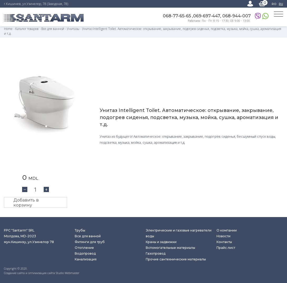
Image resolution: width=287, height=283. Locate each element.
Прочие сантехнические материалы (176, 259)
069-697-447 (206, 15)
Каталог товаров (27, 29)
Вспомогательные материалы (170, 248)
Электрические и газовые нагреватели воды (179, 233)
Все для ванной (52, 29)
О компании (226, 230)
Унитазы (73, 29)
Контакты (224, 242)
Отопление (84, 248)
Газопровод (155, 253)
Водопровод (85, 253)
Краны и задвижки (161, 242)
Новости (223, 236)
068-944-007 (236, 15)
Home (8, 29)
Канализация (86, 259)
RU (281, 4)
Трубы (80, 230)
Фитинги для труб (90, 242)
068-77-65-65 (177, 15)
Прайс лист (225, 248)
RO (274, 4)
